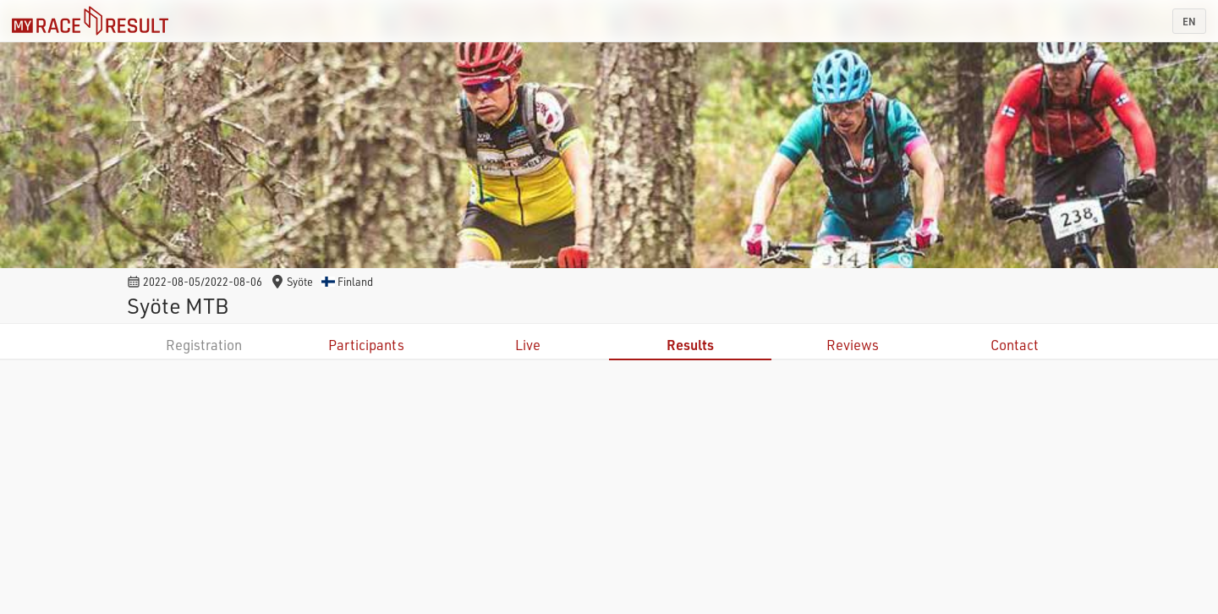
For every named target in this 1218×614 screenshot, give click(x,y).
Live (527, 345)
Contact (1014, 345)
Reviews (852, 345)
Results (690, 345)
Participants (366, 345)
